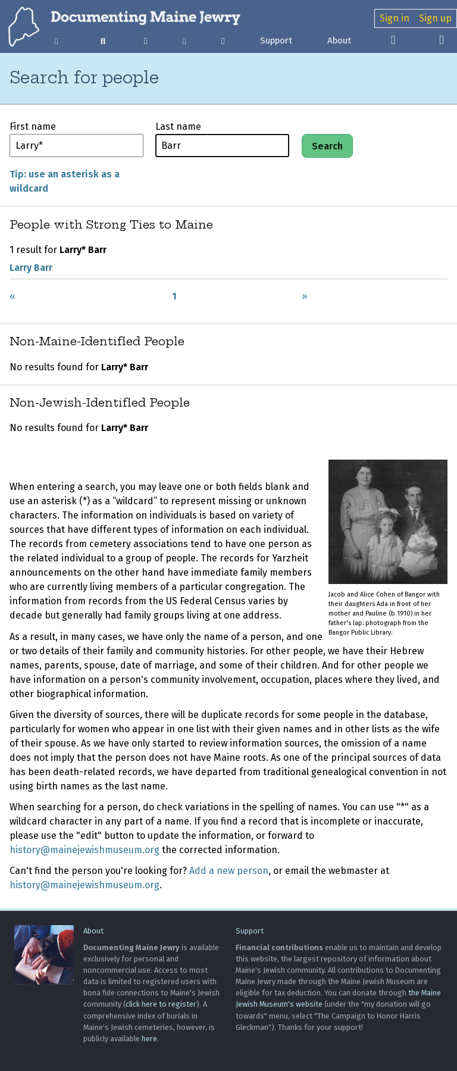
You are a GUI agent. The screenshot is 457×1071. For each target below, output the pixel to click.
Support (276, 40)
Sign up (435, 18)
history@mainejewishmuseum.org (84, 849)
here (149, 1038)
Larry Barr (31, 267)
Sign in (394, 18)
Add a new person (228, 870)
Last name (178, 126)
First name (33, 126)
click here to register (161, 1004)
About (339, 40)
